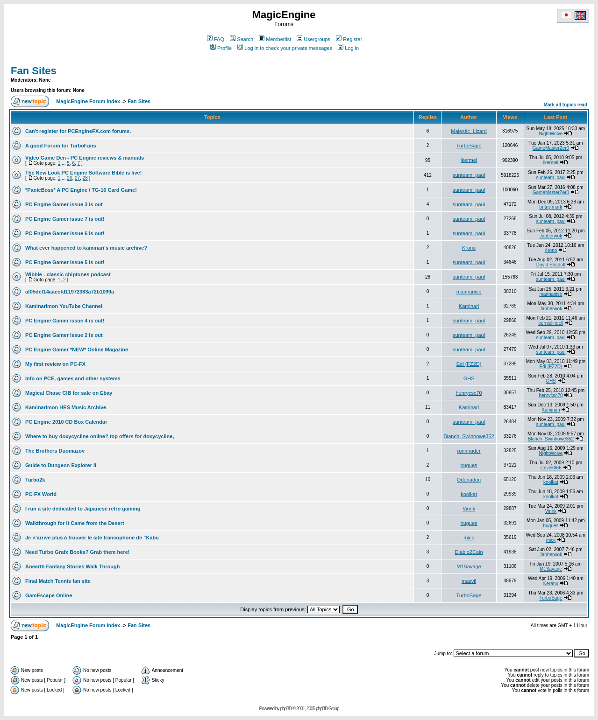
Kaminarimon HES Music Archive (65, 407)
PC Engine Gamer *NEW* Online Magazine (76, 349)
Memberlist (275, 39)
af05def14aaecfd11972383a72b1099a (69, 291)
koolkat (550, 482)
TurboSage (469, 145)
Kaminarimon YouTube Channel (63, 306)
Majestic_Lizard (468, 131)
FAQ (215, 39)
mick (468, 537)
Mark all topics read (565, 104)
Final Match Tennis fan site (58, 581)
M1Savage (468, 566)
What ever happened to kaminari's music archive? (86, 248)
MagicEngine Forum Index (88, 101)
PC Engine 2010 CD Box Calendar (66, 422)
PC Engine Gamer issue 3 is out (64, 204)
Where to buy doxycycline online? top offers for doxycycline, (99, 436)
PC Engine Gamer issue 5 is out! (64, 262)
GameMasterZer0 (551, 148)
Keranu (550, 583)
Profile (221, 48)
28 (85, 178)
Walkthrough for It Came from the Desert (74, 523)
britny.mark (551, 207)
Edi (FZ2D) (469, 364)
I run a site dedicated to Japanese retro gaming (82, 508)
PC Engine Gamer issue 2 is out (64, 335)
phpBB (286, 708)
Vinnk (469, 508)
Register (349, 39)
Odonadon (469, 479)
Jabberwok (551, 235)
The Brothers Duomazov (55, 451)
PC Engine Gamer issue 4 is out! (64, 320)
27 (77, 178)
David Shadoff (551, 264)
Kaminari (469, 306)
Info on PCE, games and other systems (73, 378)
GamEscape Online (48, 595)
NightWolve (550, 133)
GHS (469, 378)
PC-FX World (41, 494)
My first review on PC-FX (55, 364)
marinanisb (469, 291)
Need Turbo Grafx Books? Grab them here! (77, 552)
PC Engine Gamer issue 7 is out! (64, 219)
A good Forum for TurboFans (60, 145)
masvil (469, 581)
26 (69, 178)
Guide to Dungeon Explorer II (60, 465)
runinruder (468, 451)
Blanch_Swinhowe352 (468, 436)
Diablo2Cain (469, 552)
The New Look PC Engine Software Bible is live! (83, 172)
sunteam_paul (469, 175)
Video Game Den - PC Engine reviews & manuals (84, 158)
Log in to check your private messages (284, 48)
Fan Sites (34, 71)
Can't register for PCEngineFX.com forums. (78, 131)
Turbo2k (35, 479)
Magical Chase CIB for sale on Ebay (68, 393)
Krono (469, 248)
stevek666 (551, 467)
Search (241, 39)
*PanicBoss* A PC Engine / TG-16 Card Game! (81, 190)
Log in (348, 48)
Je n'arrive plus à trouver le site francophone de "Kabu (92, 537)
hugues (469, 465)
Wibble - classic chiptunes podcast (68, 274)
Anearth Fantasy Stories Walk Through (72, 566)
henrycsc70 (469, 393)
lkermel (469, 160)
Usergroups (313, 39)
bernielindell (550, 323)
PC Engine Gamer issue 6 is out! (64, 233)
